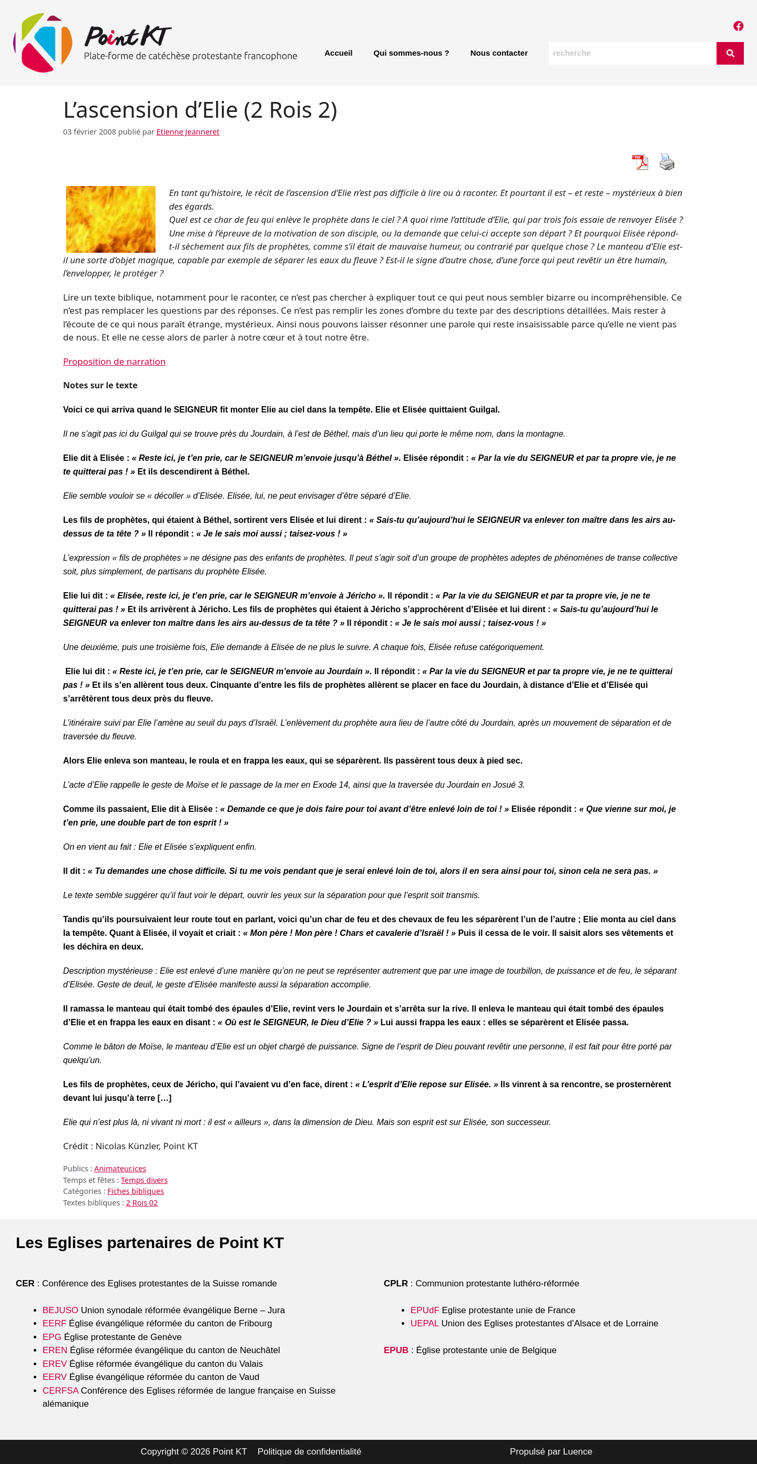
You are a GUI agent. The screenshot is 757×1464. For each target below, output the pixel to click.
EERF (54, 1323)
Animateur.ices (120, 1168)
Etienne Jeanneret (188, 132)
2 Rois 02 (142, 1203)
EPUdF (425, 1310)
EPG (52, 1337)
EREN (55, 1350)
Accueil (338, 52)
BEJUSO (62, 1310)
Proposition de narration (114, 361)
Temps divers (144, 1180)
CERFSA (60, 1391)
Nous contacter (499, 52)
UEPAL (425, 1323)
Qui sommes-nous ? (411, 52)
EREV (55, 1364)
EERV (55, 1377)
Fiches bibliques (135, 1191)
